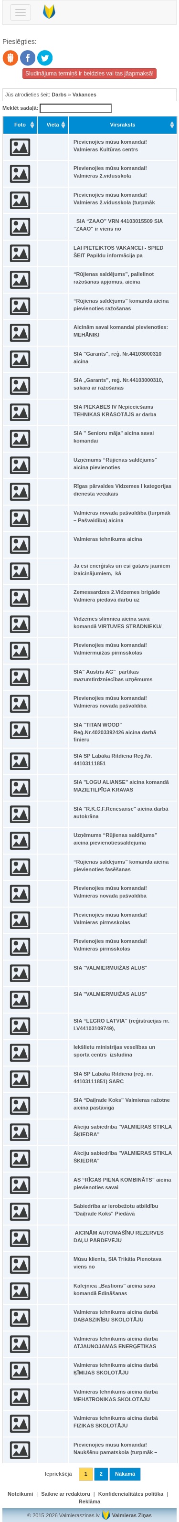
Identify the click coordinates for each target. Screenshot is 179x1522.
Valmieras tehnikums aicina (108, 539)
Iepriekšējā (58, 1474)
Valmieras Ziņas (132, 1515)
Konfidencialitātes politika (130, 1494)
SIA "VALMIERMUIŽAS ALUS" (110, 968)
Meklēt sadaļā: (57, 108)
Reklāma (89, 1501)
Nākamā (125, 1474)
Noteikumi (20, 1494)
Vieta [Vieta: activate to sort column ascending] (52, 124)
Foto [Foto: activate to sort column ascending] (20, 124)
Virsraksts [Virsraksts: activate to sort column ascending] (122, 124)
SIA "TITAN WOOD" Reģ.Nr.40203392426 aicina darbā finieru (115, 732)
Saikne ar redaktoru (65, 1494)
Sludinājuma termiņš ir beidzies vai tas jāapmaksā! (89, 73)
